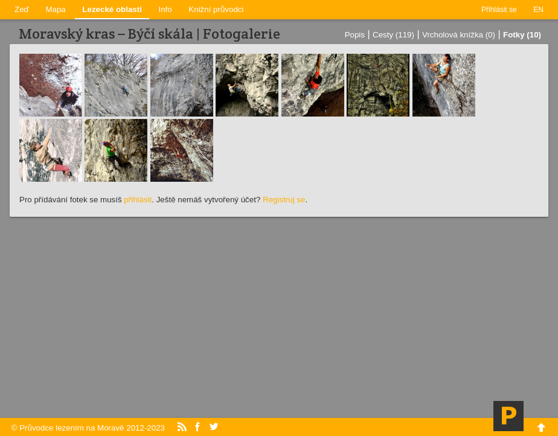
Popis (355, 34)
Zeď (21, 9)
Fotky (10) (522, 34)
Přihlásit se (499, 9)
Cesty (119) (393, 34)
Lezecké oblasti (112, 9)
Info (165, 9)
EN (538, 9)
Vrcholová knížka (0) (458, 34)
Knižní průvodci (215, 9)
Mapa (55, 9)
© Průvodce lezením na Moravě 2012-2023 (88, 427)
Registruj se (284, 199)
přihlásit (138, 199)
